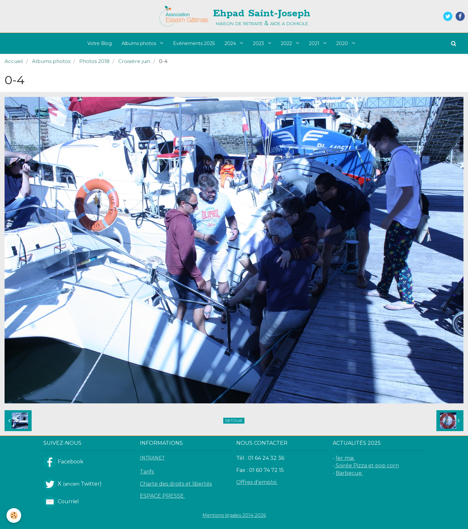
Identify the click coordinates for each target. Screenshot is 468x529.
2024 (231, 43)
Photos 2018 (94, 61)
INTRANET (152, 458)
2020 (342, 43)
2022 (287, 43)
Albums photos (139, 43)
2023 (259, 43)
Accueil (14, 61)
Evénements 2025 (194, 43)
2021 (315, 43)
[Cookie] (14, 515)
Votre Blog (99, 43)
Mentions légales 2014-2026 (234, 515)
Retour (233, 420)
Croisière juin (134, 61)
